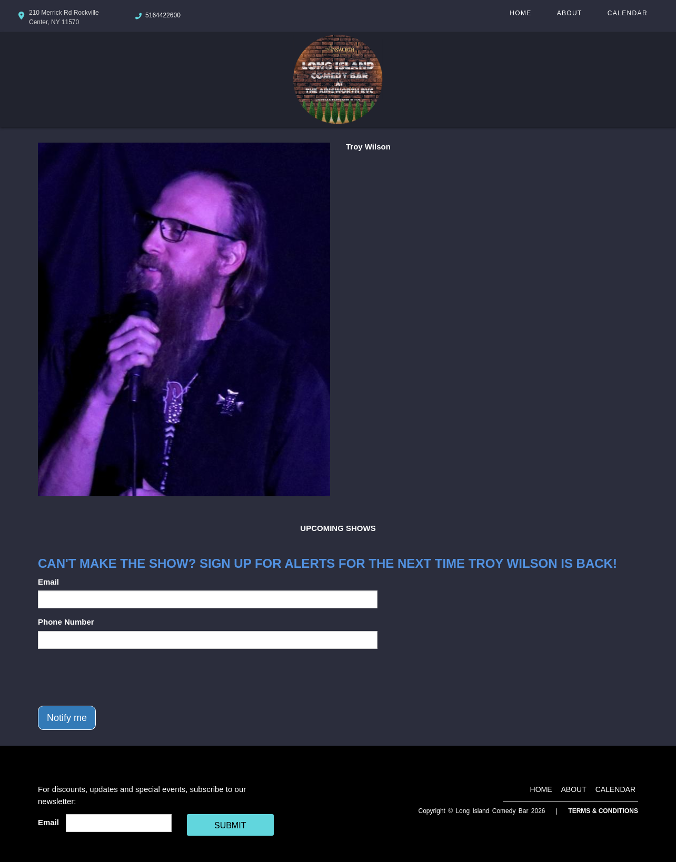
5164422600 (163, 15)
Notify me (67, 718)
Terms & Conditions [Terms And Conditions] (603, 811)
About (569, 13)
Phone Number (66, 621)
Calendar (628, 13)
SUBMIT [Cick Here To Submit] (230, 825)
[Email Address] (119, 823)
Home (520, 13)
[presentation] (118, 677)
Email (48, 581)
